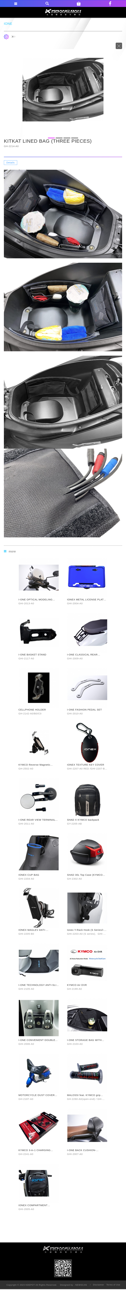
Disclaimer (98, 1285)
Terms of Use (113, 1285)
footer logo (63, 1249)
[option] (63, 89)
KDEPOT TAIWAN (63, 12)
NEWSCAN (81, 1285)
